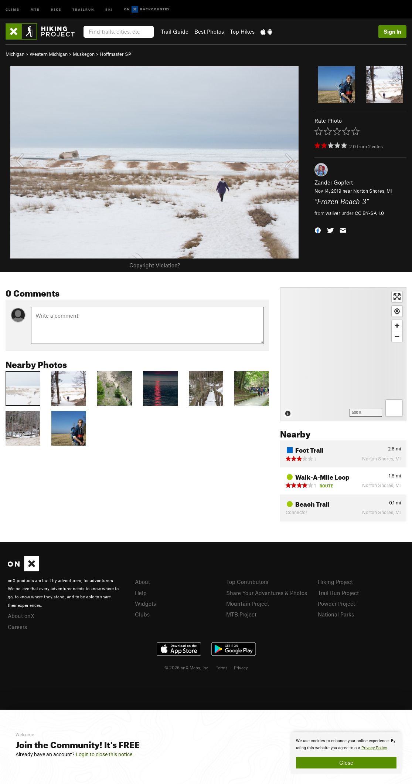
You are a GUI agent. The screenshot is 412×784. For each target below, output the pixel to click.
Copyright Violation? (154, 265)
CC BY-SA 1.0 (369, 213)
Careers (17, 627)
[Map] (343, 354)
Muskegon (84, 54)
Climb (13, 9)
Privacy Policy (374, 748)
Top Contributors (247, 581)
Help (141, 592)
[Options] (394, 408)
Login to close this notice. (105, 754)
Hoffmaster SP (115, 54)
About (142, 581)
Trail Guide (174, 31)
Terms (222, 667)
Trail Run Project (338, 592)
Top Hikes (242, 31)
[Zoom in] (397, 325)
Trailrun (83, 9)
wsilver (333, 213)
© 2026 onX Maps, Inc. (187, 667)
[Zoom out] (397, 336)
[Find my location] (397, 311)
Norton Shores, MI (372, 191)
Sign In (392, 31)
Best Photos (209, 31)
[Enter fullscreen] (397, 296)
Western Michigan (49, 54)
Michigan (15, 54)
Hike (56, 9)
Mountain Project (247, 603)
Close (346, 762)
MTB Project (241, 614)
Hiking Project (335, 581)
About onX (21, 615)
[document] (346, 752)
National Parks (336, 614)
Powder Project (336, 603)
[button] (317, 230)
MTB (35, 9)
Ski (109, 9)
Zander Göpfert (333, 182)
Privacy (241, 667)
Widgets (145, 603)
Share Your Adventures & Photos (266, 592)
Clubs (142, 614)
